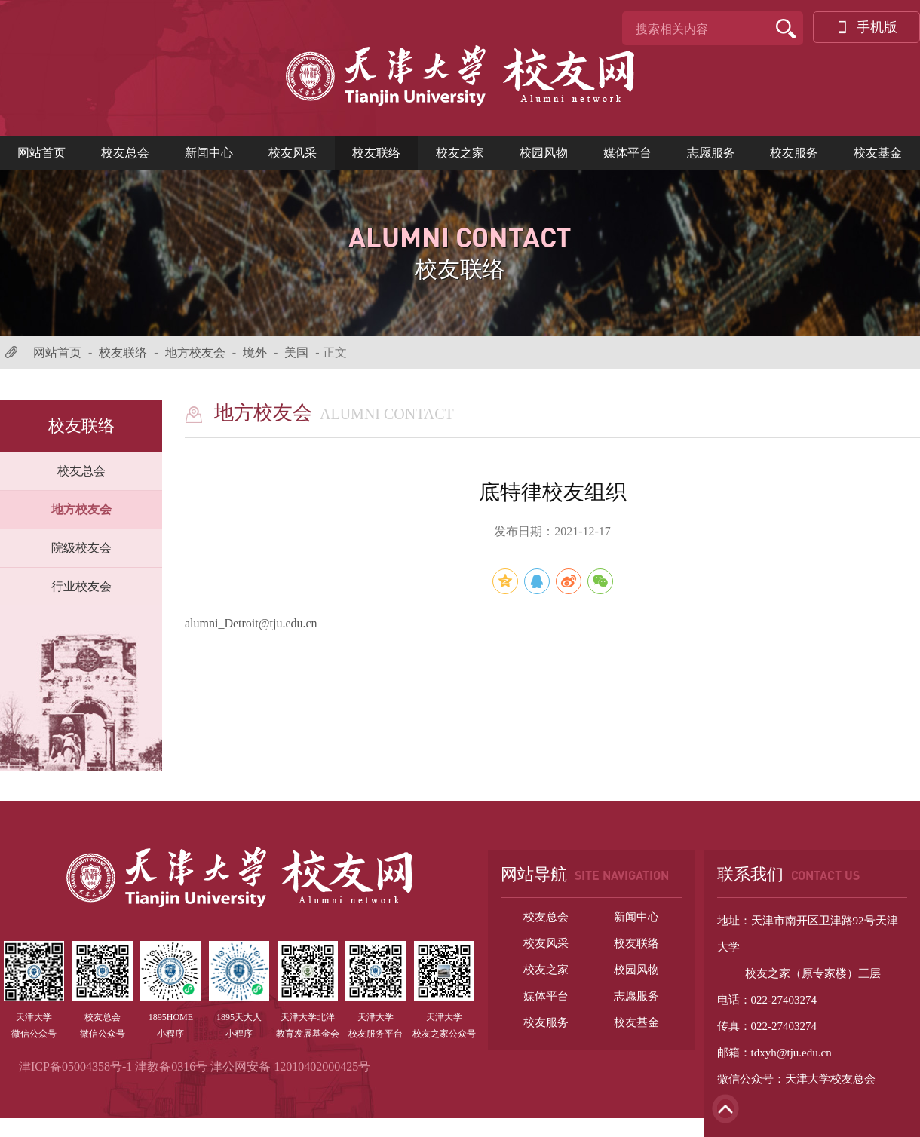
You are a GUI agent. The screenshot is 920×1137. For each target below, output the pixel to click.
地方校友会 (195, 352)
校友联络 (376, 152)
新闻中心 (209, 152)
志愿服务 (711, 152)
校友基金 (878, 152)
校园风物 (544, 152)
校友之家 (460, 152)
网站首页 (41, 152)
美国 (296, 352)
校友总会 (125, 152)
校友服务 (794, 152)
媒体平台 (627, 152)
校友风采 (292, 152)
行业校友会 (81, 586)
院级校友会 (81, 547)
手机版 (866, 27)
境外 (255, 352)
